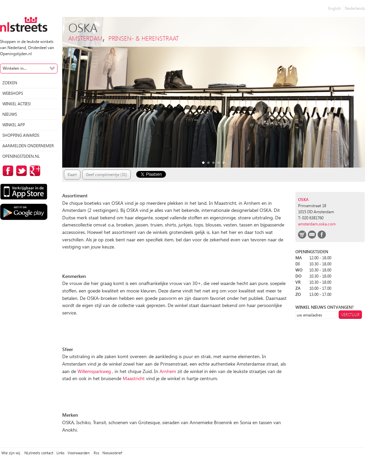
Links (60, 453)
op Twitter (20, 171)
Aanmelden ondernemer (28, 145)
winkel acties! (16, 103)
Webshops (12, 93)
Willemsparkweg (94, 371)
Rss (96, 453)
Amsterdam (85, 38)
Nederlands (355, 8)
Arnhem (168, 371)
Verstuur (350, 314)
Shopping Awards (20, 135)
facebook (322, 235)
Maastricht (134, 378)
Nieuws (9, 114)
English (334, 8)
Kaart (72, 174)
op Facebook (7, 171)
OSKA (303, 199)
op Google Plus (34, 171)
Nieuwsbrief (112, 453)
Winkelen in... (15, 68)
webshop (302, 235)
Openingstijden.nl (21, 156)
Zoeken (9, 82)
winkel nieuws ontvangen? (324, 307)
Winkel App (13, 124)
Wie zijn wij (11, 453)
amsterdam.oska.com (317, 223)
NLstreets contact (38, 453)
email (312, 235)
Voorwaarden (79, 453)
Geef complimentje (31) (106, 174)
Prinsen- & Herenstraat (143, 38)
